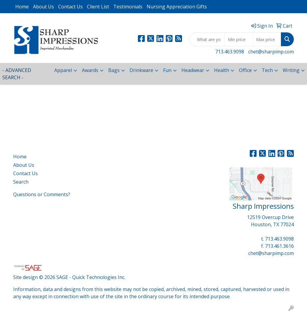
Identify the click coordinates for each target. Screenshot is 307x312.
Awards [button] (90, 70)
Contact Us (70, 6)
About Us (43, 6)
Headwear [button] (192, 70)
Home (22, 6)
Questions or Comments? (41, 194)
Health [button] (221, 70)
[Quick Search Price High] (267, 39)
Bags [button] (114, 70)
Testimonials (127, 6)
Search (20, 181)
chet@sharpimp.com (271, 51)
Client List (98, 6)
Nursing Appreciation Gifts (177, 6)
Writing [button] (291, 70)
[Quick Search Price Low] (239, 39)
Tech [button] (267, 70)
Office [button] (245, 70)
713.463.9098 (229, 51)
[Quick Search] (207, 39)
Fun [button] (167, 70)
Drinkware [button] (141, 70)
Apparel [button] (63, 70)
